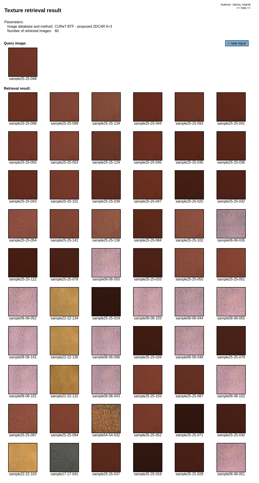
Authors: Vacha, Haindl (236, 4)
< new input (237, 43)
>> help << (243, 8)
